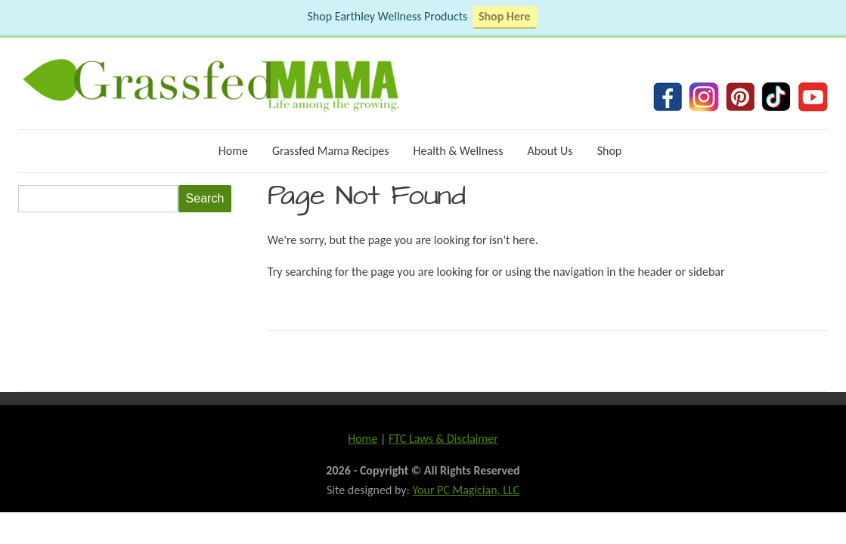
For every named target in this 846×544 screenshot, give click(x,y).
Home (233, 151)
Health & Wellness (459, 151)
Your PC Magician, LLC (465, 490)
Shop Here (505, 16)
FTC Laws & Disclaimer (443, 438)
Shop (609, 151)
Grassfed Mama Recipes (330, 151)
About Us (550, 151)
